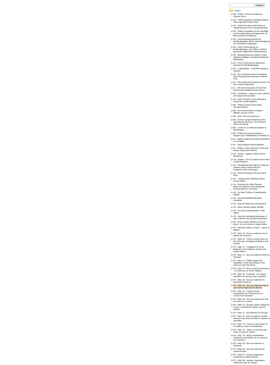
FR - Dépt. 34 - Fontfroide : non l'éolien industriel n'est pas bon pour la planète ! (250, 275)
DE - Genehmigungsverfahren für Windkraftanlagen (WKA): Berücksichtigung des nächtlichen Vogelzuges (251, 41)
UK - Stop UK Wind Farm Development (249, 204)
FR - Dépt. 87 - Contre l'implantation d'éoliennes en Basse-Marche (248, 356)
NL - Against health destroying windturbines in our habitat (251, 140)
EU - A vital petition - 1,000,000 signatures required (251, 69)
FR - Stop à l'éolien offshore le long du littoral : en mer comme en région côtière (250, 223)
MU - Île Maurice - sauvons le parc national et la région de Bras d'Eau (251, 94)
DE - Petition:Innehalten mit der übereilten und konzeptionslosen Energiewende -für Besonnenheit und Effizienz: (250, 33)
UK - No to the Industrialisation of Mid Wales (249, 212)
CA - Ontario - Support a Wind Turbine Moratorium (249, 155)
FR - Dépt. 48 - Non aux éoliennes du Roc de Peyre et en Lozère (251, 300)
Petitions (237, 11)
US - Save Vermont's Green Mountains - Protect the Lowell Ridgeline (250, 100)
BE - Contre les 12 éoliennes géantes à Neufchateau (249, 129)
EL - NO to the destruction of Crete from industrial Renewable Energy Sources (250, 89)
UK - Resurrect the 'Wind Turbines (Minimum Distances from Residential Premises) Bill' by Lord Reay (249, 186)
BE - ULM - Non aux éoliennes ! (246, 116)
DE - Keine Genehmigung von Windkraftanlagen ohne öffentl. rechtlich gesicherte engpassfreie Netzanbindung (250, 49)
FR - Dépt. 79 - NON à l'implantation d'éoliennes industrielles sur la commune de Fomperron (250, 337)
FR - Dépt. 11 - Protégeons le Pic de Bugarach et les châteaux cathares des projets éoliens (249, 249)
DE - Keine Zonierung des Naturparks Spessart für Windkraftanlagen (249, 64)
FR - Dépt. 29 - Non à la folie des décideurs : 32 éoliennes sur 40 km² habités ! (251, 269)
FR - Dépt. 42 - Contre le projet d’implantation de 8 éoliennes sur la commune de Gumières (248, 293)
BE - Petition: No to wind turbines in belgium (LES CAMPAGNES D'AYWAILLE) (251, 134)
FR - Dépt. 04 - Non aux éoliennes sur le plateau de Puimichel (250, 234)
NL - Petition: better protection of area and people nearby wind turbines (250, 149)
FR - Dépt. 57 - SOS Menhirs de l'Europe (250, 313)
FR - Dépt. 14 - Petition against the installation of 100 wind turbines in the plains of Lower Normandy (249, 262)
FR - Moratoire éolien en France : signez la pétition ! (251, 229)
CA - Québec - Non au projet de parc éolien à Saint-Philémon (251, 160)
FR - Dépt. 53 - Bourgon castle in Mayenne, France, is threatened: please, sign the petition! (251, 307)
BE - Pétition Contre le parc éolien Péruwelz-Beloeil (247, 106)
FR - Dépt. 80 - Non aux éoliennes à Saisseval (248, 344)
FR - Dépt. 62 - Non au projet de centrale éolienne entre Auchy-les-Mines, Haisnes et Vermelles (251, 318)
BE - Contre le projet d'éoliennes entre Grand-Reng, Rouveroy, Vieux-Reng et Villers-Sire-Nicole (249, 122)
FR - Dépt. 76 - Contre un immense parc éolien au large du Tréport (250, 331)
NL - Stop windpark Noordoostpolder (248, 145)
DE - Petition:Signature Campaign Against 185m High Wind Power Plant (250, 21)
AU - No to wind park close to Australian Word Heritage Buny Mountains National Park (250, 76)
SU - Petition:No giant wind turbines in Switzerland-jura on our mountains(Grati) (250, 26)
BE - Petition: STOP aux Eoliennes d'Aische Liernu (247, 15)
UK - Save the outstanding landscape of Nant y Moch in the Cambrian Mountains (250, 217)
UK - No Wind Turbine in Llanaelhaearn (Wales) (249, 193)
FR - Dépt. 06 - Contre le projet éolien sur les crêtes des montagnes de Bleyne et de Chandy (251, 241)
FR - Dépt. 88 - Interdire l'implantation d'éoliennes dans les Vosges (249, 361)
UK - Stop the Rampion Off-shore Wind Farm (249, 174)
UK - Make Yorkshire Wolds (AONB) (248, 207)
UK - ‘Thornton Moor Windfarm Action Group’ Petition (249, 180)
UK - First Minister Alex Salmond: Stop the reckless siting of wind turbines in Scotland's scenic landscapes (251, 167)
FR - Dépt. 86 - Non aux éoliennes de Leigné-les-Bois (249, 350)
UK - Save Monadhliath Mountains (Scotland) (247, 199)
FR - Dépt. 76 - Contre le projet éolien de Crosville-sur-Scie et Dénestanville (250, 325)
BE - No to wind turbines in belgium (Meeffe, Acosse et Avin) (248, 112)
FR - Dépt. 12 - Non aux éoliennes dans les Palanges (251, 256)
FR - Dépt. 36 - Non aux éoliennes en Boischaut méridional (249, 281)
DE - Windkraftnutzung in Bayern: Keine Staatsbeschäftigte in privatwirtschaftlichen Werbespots (251, 57)
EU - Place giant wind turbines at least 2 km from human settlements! (251, 83)
